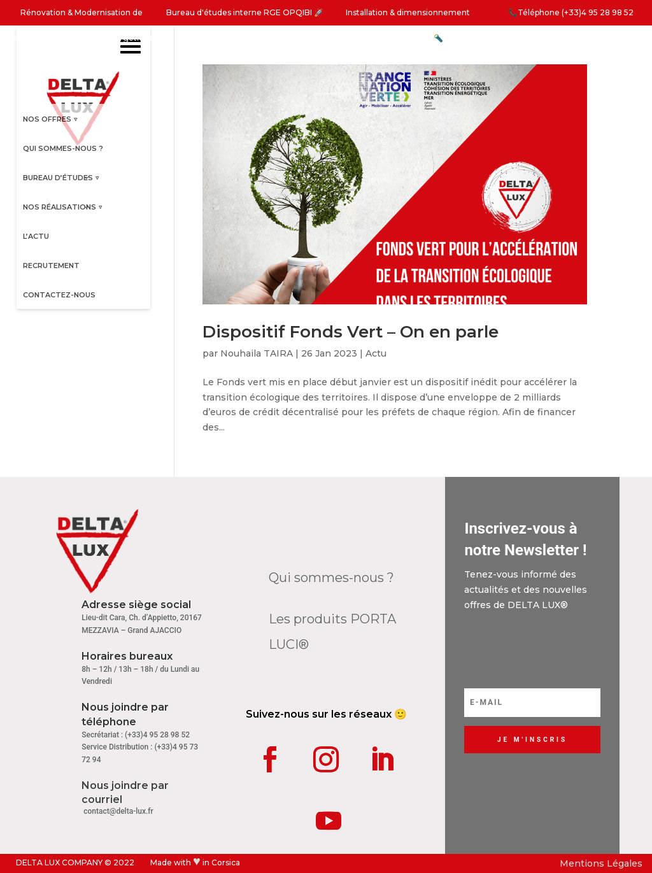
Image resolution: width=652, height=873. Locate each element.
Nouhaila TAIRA (256, 353)
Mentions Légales (601, 863)
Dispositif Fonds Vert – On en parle (350, 332)
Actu (375, 353)
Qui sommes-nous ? (331, 577)
